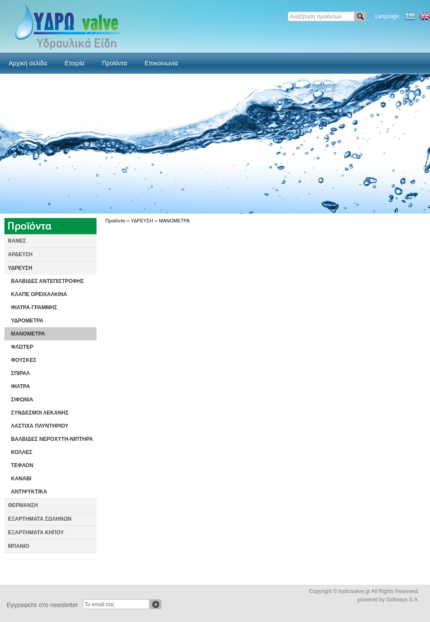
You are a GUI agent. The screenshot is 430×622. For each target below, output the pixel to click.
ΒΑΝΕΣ (17, 241)
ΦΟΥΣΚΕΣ (23, 360)
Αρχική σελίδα (28, 63)
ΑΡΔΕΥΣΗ (20, 254)
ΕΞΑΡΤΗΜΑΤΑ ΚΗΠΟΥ (36, 532)
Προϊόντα (114, 63)
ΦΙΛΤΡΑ (20, 386)
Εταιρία (74, 63)
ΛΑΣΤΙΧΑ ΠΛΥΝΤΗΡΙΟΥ (39, 426)
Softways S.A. (402, 600)
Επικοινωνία (161, 63)
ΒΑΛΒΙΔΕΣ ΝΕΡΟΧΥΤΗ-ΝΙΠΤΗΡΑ (52, 439)
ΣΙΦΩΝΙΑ (22, 400)
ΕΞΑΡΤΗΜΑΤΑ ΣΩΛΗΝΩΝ (40, 519)
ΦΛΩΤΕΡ (22, 347)
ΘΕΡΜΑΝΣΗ (23, 505)
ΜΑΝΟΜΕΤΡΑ (28, 334)
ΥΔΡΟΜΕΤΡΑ (27, 321)
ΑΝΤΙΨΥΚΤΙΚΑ (29, 492)
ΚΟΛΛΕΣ (21, 452)
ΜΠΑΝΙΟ (18, 546)
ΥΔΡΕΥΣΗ (20, 268)
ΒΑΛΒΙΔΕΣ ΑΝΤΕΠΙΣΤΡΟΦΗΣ (47, 281)
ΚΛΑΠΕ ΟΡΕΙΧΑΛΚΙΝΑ (39, 294)
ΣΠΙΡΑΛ (20, 373)
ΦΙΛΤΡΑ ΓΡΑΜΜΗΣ (34, 307)
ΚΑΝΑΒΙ (21, 478)
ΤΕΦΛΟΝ (22, 465)
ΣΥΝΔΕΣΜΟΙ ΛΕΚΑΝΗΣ (39, 413)
